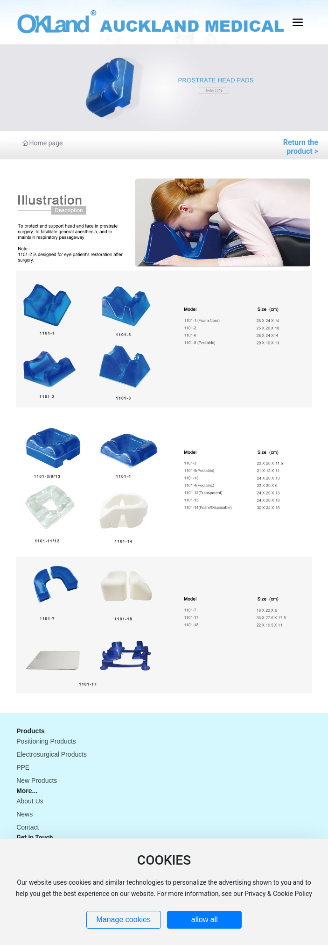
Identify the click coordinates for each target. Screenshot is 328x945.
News (24, 814)
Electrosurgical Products (51, 754)
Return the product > (300, 147)
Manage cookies (123, 920)
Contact (27, 827)
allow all (204, 920)
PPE (22, 767)
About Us (29, 801)
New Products (36, 780)
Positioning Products (46, 741)
